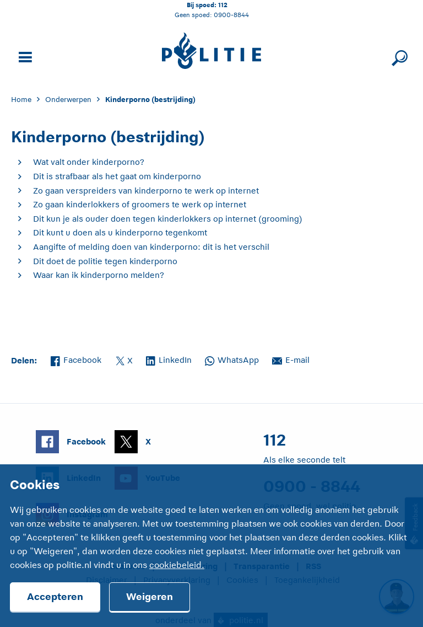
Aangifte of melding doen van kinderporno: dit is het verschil (151, 247)
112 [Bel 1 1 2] (222, 5)
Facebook (76, 359)
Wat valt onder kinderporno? (88, 162)
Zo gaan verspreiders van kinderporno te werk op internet (146, 190)
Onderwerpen (68, 99)
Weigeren (149, 597)
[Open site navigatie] (23, 56)
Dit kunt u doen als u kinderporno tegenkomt (120, 232)
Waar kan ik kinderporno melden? (98, 275)
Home (21, 99)
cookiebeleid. (176, 565)
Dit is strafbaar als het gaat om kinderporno (117, 176)
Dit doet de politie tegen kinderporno (105, 261)
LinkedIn (169, 359)
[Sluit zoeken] (398, 56)
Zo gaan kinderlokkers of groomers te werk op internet (139, 204)
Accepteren (55, 597)
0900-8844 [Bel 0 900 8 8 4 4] (231, 14)
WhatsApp (232, 359)
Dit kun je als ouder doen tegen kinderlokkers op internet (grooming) (167, 218)
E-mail (291, 359)
